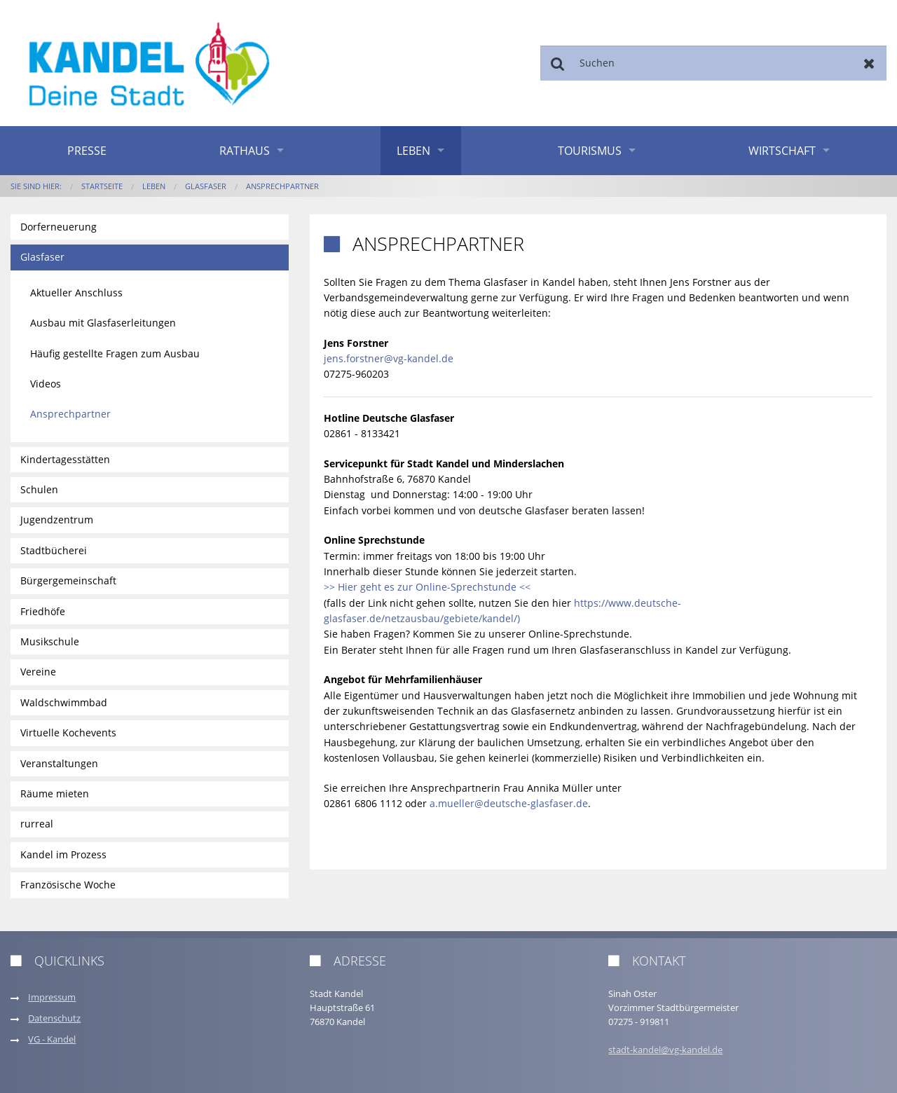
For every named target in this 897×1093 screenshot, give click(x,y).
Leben (413, 150)
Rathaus (244, 150)
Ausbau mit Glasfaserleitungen (103, 322)
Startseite (102, 186)
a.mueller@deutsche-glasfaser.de (509, 803)
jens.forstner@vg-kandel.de (388, 358)
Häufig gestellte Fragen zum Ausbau (115, 353)
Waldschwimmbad (63, 702)
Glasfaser (205, 186)
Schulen (39, 489)
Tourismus (590, 150)
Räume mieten (54, 793)
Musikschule (49, 641)
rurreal (36, 823)
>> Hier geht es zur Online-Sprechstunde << (427, 586)
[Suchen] (713, 63)
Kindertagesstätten (65, 459)
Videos (45, 383)
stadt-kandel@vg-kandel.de (665, 1050)
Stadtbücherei (53, 550)
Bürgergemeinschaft (68, 580)
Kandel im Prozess (63, 854)
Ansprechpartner (282, 186)
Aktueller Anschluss (76, 292)
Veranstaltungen (59, 763)
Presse (87, 150)
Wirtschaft (782, 150)
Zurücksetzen (869, 63)
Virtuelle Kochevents (68, 732)
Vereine (38, 671)
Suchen (557, 63)
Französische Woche (68, 884)
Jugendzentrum (56, 519)
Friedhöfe (42, 611)
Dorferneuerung (58, 226)
